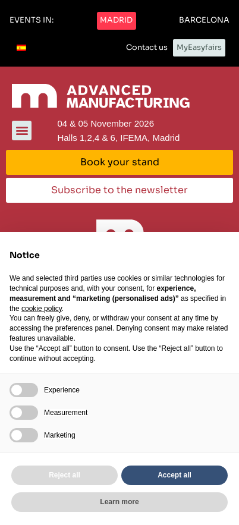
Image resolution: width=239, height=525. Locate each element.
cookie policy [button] (41, 308)
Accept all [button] (174, 475)
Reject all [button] (64, 475)
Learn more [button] (119, 502)
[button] (31, 21)
